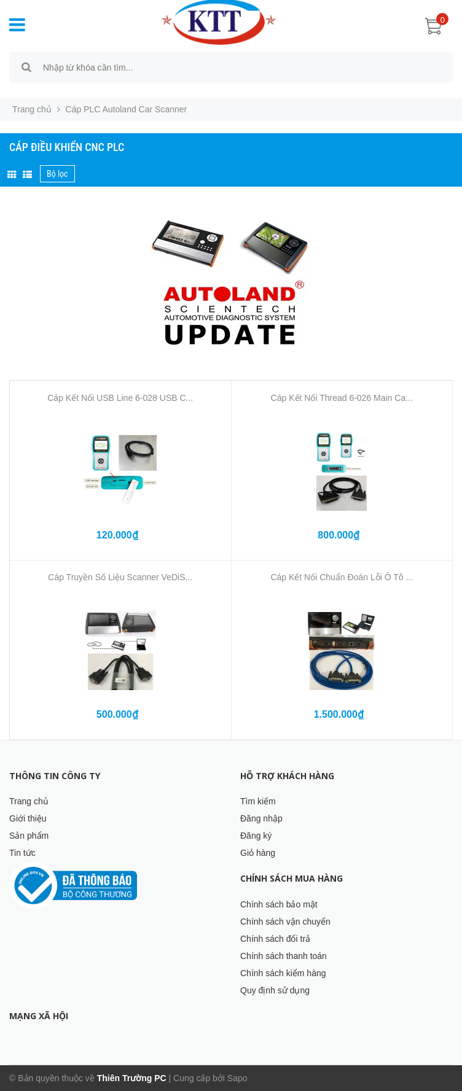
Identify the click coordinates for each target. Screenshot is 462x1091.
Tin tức (22, 853)
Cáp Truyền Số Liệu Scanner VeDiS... (120, 577)
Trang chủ (29, 801)
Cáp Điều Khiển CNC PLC (66, 147)
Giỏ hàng (257, 853)
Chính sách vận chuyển (285, 921)
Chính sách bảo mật (279, 904)
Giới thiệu (28, 818)
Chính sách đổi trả (275, 939)
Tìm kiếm (258, 801)
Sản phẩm (29, 836)
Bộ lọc (57, 174)
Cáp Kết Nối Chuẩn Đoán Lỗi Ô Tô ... (341, 577)
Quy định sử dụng (275, 990)
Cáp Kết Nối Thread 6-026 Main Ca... (342, 398)
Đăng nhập (261, 818)
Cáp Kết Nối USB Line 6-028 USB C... (120, 398)
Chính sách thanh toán (283, 956)
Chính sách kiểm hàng (283, 973)
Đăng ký (256, 836)
